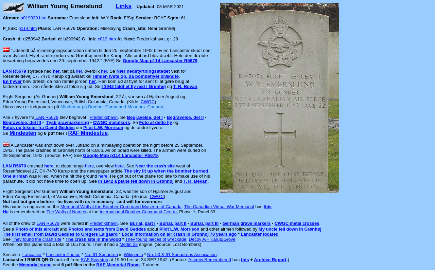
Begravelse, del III (22, 122)
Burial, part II (172, 223)
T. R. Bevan (185, 86)
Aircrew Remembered (209, 259)
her (56, 71)
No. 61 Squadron (101, 254)
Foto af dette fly (155, 122)
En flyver (12, 81)
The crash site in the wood (93, 239)
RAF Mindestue (87, 133)
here (48, 165)
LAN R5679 (14, 71)
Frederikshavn (104, 117)
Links (124, 6)
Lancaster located (260, 234)
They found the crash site (37, 239)
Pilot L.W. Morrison (103, 127)
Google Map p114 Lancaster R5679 (160, 60)
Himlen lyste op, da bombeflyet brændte (136, 76)
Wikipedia (133, 254)
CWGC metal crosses (297, 223)
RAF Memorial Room (118, 264)
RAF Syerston (94, 259)
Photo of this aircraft (37, 229)
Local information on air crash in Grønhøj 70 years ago (179, 234)
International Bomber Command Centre (138, 211)
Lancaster (32, 254)
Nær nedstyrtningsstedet (143, 71)
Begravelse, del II (185, 117)
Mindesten (23, 133)
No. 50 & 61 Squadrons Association (182, 254)
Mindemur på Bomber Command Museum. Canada (111, 106)
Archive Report (270, 259)
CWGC (148, 101)
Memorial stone (35, 264)
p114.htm (27, 28)
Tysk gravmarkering (67, 122)
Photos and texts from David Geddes (107, 229)
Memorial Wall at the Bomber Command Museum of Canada (121, 206)
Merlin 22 (129, 244)
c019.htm (107, 38)
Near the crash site (155, 165)
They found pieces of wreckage (155, 239)
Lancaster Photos (63, 254)
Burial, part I (143, 223)
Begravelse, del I (144, 117)
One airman (15, 176)
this (245, 259)
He (5, 211)
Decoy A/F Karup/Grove (212, 239)
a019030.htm (34, 17)
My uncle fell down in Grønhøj (290, 229)
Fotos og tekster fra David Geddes (39, 127)
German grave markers (247, 223)
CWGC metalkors (111, 122)
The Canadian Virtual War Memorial (219, 206)
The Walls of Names (66, 211)
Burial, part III (204, 223)
